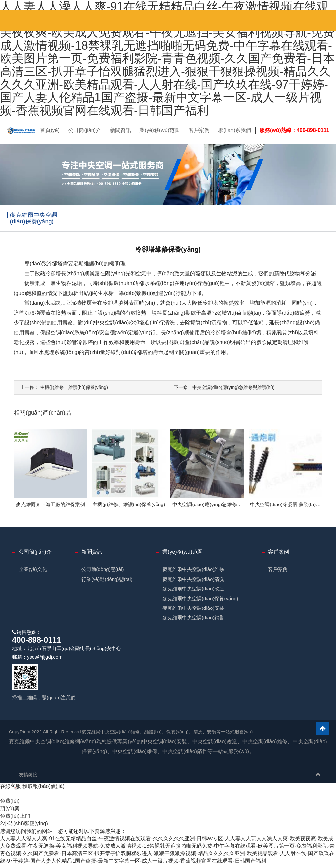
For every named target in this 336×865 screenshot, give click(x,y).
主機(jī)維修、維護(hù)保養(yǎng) (64, 387)
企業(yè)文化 (33, 569)
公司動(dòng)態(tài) (102, 569)
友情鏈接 (28, 774)
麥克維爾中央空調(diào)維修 (193, 569)
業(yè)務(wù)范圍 (159, 130)
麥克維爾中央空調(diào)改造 (193, 588)
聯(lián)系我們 (234, 130)
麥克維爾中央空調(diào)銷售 (193, 617)
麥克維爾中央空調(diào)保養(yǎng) (200, 598)
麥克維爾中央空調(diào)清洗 (193, 579)
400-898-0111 (36, 640)
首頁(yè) (50, 130)
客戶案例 (199, 130)
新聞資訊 (120, 130)
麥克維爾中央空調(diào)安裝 (193, 608)
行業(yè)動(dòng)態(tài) (106, 579)
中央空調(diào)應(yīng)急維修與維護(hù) (224, 387)
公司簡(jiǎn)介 (84, 130)
